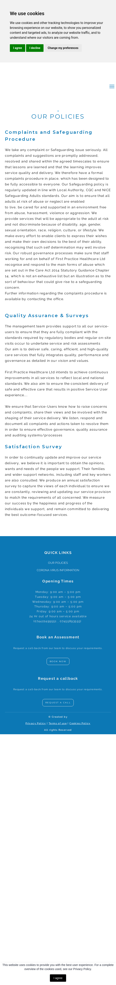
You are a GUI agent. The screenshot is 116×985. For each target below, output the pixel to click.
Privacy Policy (35, 723)
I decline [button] (34, 48)
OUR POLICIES (58, 562)
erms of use (58, 723)
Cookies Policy (80, 723)
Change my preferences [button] (63, 48)
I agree (58, 978)
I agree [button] (17, 48)
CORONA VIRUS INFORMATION (58, 570)
